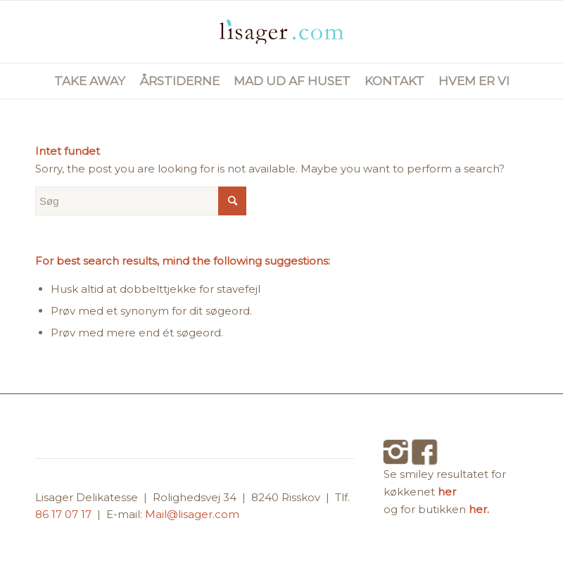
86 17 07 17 (64, 514)
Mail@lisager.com (192, 514)
